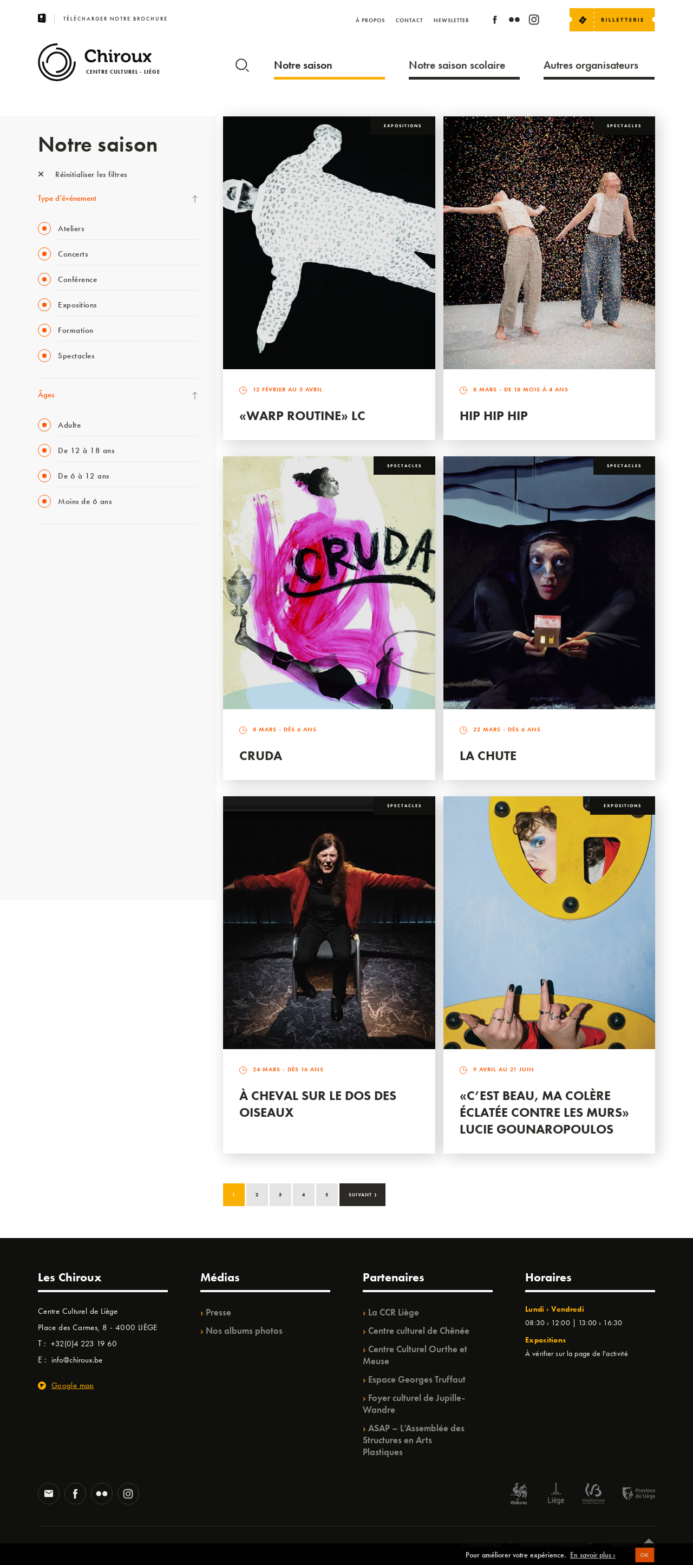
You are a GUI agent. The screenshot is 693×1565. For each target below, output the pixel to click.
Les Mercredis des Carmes (79, 595)
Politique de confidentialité (556, 1545)
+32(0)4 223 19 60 (84, 1343)
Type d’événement (67, 198)
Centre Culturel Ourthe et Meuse (415, 1355)
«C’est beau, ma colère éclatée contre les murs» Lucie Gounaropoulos (544, 1112)
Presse (218, 1312)
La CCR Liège (393, 1312)
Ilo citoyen (54, 773)
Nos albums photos (244, 1331)
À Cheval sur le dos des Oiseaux (317, 1104)
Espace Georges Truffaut (417, 1379)
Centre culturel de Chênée (418, 1331)
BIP (43, 684)
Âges (46, 394)
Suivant (363, 1193)
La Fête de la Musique (73, 573)
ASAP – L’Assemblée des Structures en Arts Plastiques (414, 1440)
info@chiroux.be (76, 1359)
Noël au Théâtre (64, 817)
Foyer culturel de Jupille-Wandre (414, 1404)
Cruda (260, 755)
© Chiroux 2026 (481, 1545)
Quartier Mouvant (67, 728)
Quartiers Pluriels (65, 750)
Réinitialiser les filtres (82, 174)
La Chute (488, 755)
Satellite (50, 662)
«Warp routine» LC (302, 415)
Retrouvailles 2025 (69, 861)
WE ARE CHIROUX (69, 839)
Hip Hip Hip (494, 415)
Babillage (53, 639)
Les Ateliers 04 (62, 706)
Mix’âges (53, 617)
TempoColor (57, 795)
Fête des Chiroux (64, 551)
